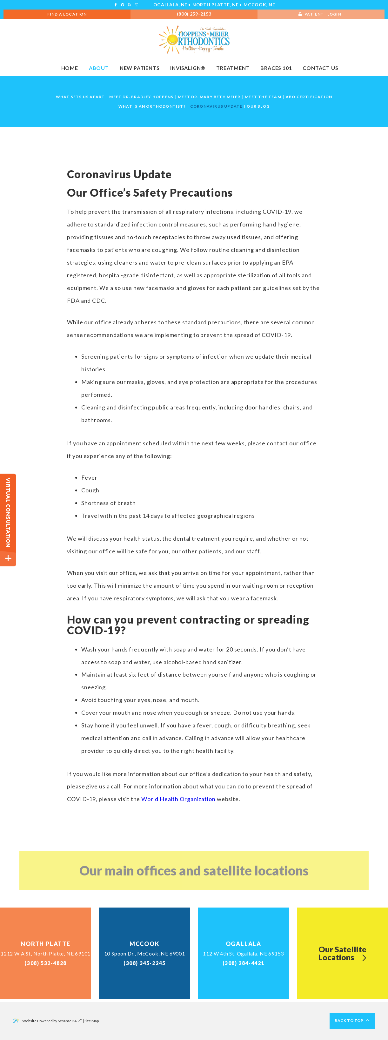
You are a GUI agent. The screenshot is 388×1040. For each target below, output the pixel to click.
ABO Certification (309, 97)
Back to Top (352, 1020)
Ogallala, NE (170, 4)
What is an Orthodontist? (152, 106)
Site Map (91, 1020)
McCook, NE (259, 4)
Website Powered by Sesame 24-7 (47, 1020)
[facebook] (116, 5)
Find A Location (67, 14)
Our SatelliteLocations (342, 953)
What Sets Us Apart (80, 97)
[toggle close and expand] (8, 558)
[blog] (129, 5)
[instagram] (136, 5)
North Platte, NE (215, 4)
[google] (122, 5)
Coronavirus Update (216, 106)
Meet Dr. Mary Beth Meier (209, 97)
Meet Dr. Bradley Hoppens (141, 97)
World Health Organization (178, 798)
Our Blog (258, 106)
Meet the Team (263, 97)
